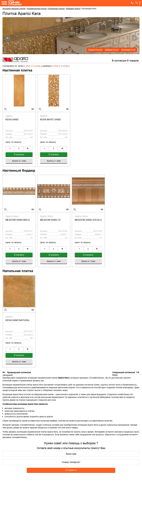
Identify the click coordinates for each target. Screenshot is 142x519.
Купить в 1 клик (19, 154)
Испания (98, 50)
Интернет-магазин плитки (13, 8)
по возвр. (37, 66)
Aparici (116, 50)
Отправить (71, 451)
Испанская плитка (56, 8)
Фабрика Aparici (73, 8)
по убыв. (27, 66)
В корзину (19, 148)
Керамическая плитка (37, 8)
